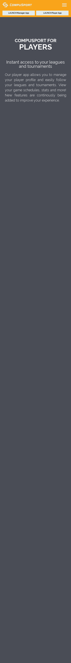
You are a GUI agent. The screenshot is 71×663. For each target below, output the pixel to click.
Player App (52, 13)
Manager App (18, 13)
